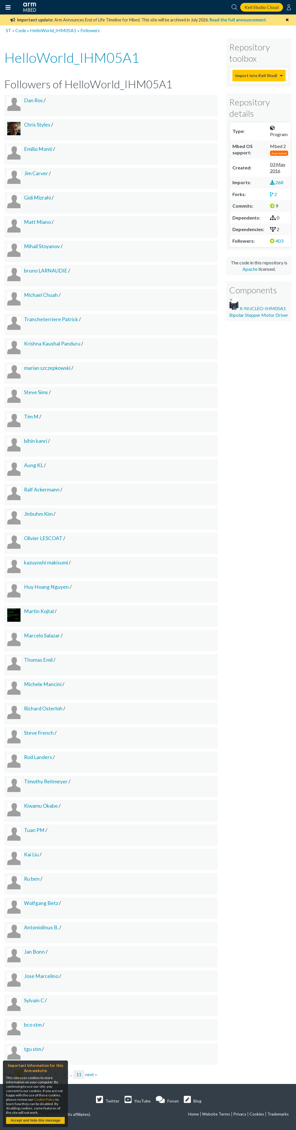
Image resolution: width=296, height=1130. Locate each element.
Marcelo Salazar (42, 635)
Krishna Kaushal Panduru (52, 344)
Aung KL (33, 465)
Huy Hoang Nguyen (46, 587)
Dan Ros (33, 100)
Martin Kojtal (39, 611)
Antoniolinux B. (41, 927)
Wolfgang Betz (41, 903)
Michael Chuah (41, 295)
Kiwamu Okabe (41, 806)
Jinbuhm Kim (38, 514)
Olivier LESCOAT (43, 538)
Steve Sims (36, 392)
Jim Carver (36, 173)
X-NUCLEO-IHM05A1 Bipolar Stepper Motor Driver (258, 308)
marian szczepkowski (47, 368)
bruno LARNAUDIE (45, 271)
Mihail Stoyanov (42, 246)
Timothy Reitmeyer (46, 781)
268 (276, 182)
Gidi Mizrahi (37, 198)
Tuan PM (34, 830)
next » (91, 1074)
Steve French (39, 733)
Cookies (256, 1113)
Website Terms (216, 1113)
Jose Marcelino (41, 976)
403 (276, 241)
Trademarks (278, 1113)
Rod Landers (38, 757)
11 (79, 1074)
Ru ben (32, 879)
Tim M (31, 417)
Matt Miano (37, 222)
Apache (250, 269)
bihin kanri (35, 441)
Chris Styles (37, 125)
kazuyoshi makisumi (46, 562)
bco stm (33, 1025)
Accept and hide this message (35, 1120)
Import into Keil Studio (256, 75)
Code (20, 30)
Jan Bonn (34, 952)
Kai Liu (31, 854)
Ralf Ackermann (42, 490)
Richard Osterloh (43, 708)
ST (8, 30)
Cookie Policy (44, 1099)
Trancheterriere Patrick (51, 319)
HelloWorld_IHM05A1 (53, 30)
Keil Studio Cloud (262, 7)
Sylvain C (34, 1000)
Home (193, 1113)
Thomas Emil (38, 660)
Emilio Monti (38, 149)
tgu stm (32, 1049)
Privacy (239, 1113)
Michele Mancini (43, 684)
